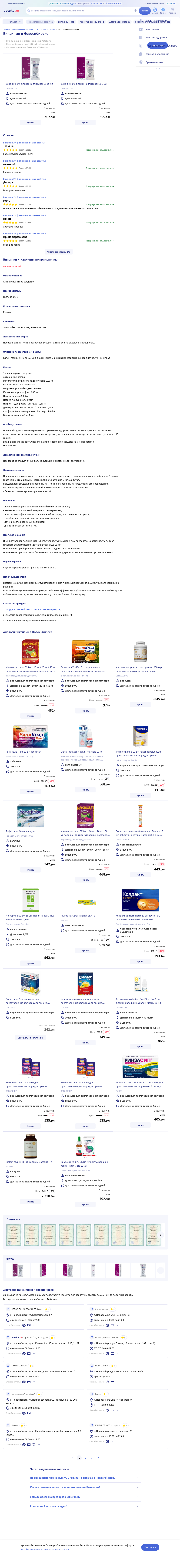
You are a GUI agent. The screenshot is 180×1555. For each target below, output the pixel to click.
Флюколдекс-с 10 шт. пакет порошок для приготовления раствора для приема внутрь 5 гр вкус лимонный (138, 754)
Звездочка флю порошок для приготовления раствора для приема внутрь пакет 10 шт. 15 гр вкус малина (26, 1085)
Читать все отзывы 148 (58, 251)
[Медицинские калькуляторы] (175, 48)
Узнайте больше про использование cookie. (45, 1549)
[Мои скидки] (175, 32)
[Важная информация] (175, 56)
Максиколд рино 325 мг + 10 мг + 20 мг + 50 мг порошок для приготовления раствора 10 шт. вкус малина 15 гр (84, 833)
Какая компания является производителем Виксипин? (85, 1487)
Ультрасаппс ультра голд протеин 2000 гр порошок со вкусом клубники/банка (139, 668)
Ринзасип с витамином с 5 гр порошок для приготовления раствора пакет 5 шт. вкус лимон (139, 1085)
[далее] (160, 1234)
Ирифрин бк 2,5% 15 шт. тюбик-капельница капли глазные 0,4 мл (30, 917)
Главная (6, 29)
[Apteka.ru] (14, 11)
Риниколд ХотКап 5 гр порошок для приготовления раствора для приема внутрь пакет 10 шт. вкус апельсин (81, 669)
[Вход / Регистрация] (175, 23)
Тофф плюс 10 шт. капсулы (21, 831)
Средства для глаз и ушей (45, 29)
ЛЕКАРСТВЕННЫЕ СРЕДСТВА (22, 29)
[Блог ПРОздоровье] (175, 40)
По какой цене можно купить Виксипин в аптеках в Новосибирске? (85, 1478)
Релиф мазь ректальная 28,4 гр (78, 915)
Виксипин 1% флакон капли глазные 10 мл (29, 83)
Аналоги (157, 45)
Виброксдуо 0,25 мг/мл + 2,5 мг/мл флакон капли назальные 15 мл (84, 1163)
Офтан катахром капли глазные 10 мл (82, 751)
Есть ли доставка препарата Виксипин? (85, 1497)
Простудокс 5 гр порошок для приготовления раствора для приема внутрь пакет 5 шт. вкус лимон (26, 1001)
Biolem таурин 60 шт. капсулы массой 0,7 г (29, 1161)
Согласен (150, 1547)
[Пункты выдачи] (175, 65)
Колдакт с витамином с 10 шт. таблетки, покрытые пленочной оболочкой (138, 917)
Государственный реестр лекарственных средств (33, 609)
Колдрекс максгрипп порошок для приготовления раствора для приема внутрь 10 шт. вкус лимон (81, 1001)
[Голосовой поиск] (135, 10)
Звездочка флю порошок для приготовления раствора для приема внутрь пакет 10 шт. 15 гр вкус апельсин (83, 1085)
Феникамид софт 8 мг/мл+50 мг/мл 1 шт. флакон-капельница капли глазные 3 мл (138, 1000)
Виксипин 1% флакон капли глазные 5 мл (83, 83)
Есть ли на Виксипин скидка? (85, 1506)
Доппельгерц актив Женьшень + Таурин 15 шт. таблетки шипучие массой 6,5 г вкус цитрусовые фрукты (139, 833)
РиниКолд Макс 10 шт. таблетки (23, 751)
